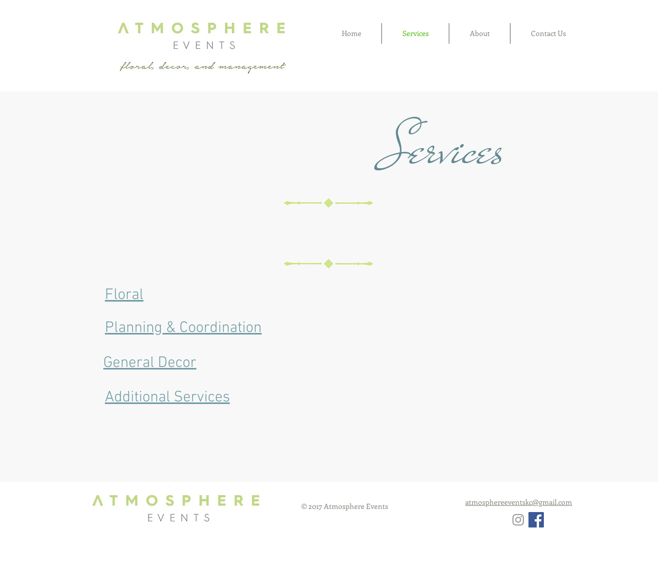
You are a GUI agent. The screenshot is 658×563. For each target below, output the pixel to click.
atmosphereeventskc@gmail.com (518, 502)
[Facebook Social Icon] (536, 519)
